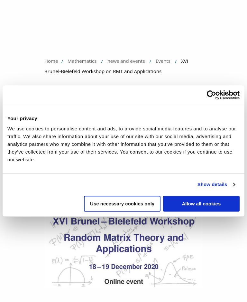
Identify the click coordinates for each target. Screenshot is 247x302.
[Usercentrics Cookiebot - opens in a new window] (211, 95)
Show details (212, 184)
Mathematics (82, 61)
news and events (126, 61)
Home (51, 61)
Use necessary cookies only (122, 203)
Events (163, 61)
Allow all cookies (201, 203)
